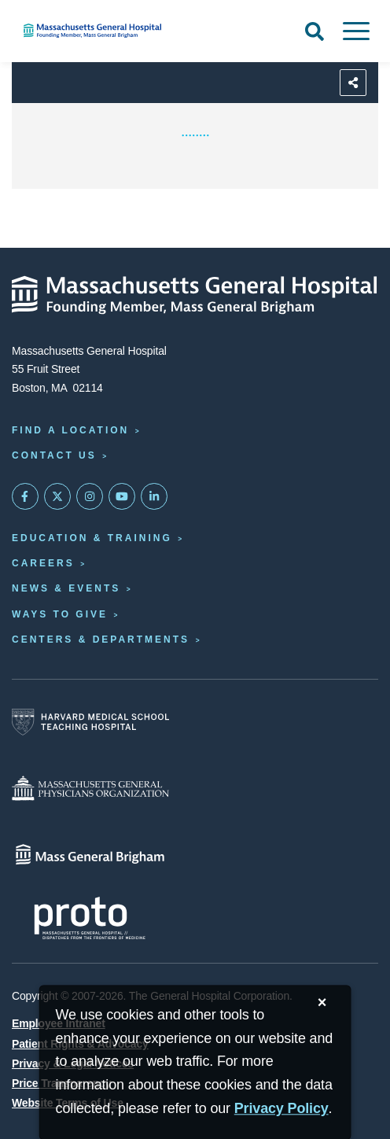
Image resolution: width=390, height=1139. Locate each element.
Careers (43, 563)
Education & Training (92, 538)
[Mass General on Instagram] (89, 496)
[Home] (130, 31)
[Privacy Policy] (281, 1108)
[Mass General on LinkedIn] (154, 496)
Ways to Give (60, 614)
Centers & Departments (100, 639)
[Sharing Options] (353, 82)
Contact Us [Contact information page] (54, 455)
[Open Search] (314, 31)
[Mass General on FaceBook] (25, 496)
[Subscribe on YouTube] (122, 496)
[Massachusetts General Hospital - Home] (195, 295)
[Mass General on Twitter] (57, 496)
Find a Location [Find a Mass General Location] (70, 430)
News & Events (66, 588)
